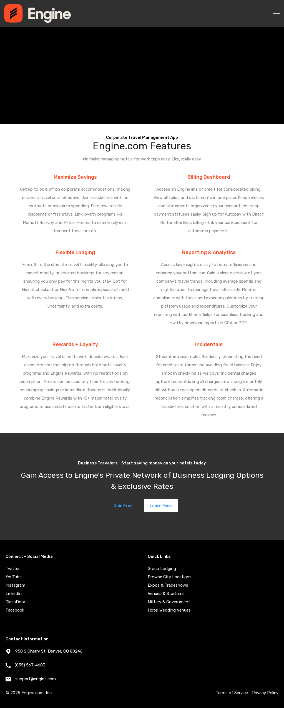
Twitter (13, 568)
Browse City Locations (170, 576)
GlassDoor (15, 601)
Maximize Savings (75, 177)
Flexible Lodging (75, 252)
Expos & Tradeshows (168, 585)
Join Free (123, 505)
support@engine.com (35, 678)
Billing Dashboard (208, 177)
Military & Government (169, 601)
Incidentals (209, 344)
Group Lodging (162, 568)
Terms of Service (232, 692)
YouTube (14, 576)
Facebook (15, 610)
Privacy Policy (265, 692)
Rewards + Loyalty (75, 344)
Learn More (161, 505)
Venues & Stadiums (166, 593)
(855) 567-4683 (30, 665)
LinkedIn (14, 593)
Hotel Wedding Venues (169, 610)
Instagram (15, 585)
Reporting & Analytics (209, 252)
